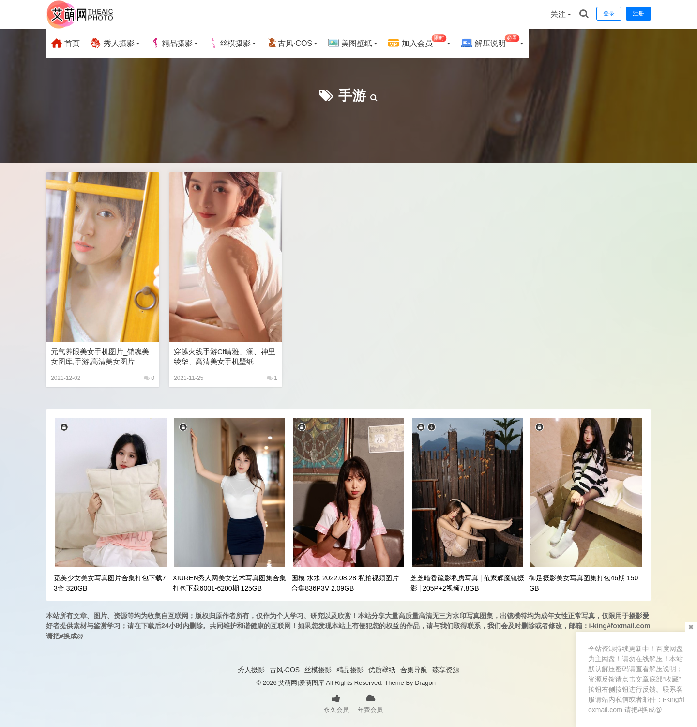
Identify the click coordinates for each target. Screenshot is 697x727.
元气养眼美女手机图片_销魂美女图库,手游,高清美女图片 (100, 356)
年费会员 (370, 702)
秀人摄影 (112, 43)
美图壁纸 (350, 43)
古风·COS (289, 43)
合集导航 (413, 670)
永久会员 (336, 702)
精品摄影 (171, 43)
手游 (352, 95)
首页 (65, 43)
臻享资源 (445, 670)
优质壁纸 (381, 670)
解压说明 (490, 42)
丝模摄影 (229, 43)
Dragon (425, 682)
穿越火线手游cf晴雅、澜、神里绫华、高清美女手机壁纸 (224, 356)
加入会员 (417, 42)
